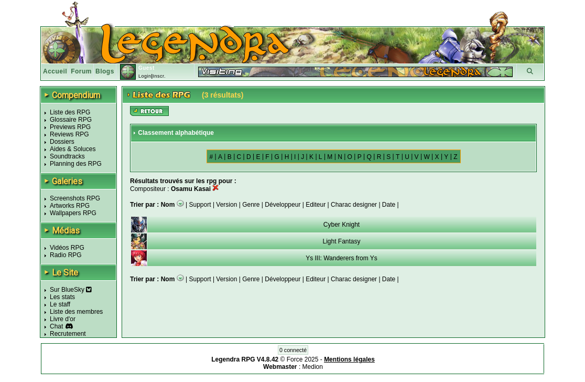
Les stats (62, 297)
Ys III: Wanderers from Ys (341, 258)
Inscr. (159, 76)
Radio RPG (66, 255)
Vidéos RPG (67, 247)
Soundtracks (67, 156)
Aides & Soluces (72, 149)
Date (388, 204)
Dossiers (62, 141)
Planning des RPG (76, 163)
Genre (250, 204)
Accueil (55, 71)
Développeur (282, 204)
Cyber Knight (341, 224)
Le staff (60, 304)
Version (226, 204)
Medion (312, 366)
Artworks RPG (70, 205)
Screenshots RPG (75, 198)
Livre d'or (62, 319)
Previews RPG (70, 127)
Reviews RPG (69, 134)
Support (200, 204)
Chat (56, 326)
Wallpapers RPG (73, 213)
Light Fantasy (341, 241)
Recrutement (68, 333)
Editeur (316, 204)
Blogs (104, 71)
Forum (81, 71)
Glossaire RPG (71, 119)
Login (144, 76)
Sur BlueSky (71, 289)
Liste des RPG (70, 112)
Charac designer (354, 204)
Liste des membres (76, 311)
